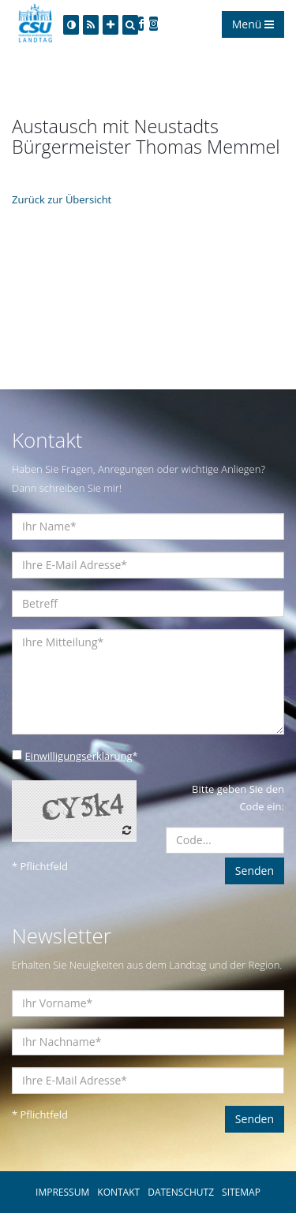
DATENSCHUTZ (181, 1192)
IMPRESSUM (62, 1192)
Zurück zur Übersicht (61, 199)
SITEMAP (241, 1192)
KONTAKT (118, 1192)
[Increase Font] (110, 25)
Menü (253, 24)
